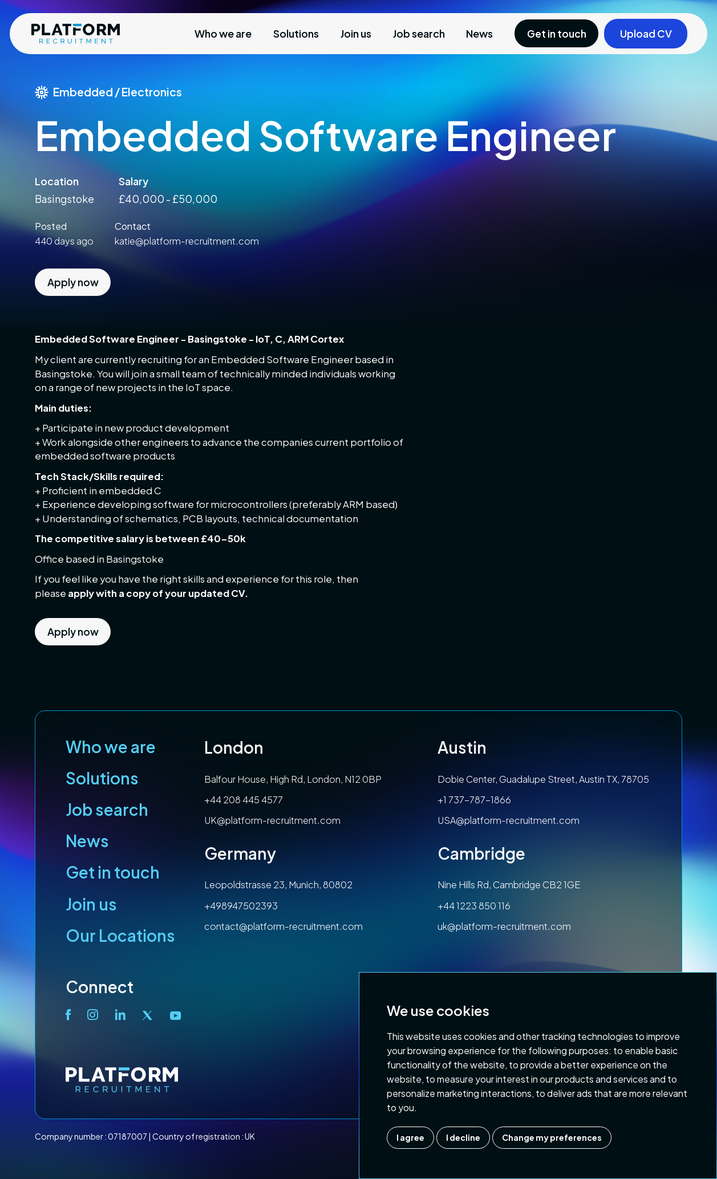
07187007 (127, 1136)
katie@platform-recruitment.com (187, 241)
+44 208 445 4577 (243, 800)
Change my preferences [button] (552, 1137)
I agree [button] (410, 1137)
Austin (462, 747)
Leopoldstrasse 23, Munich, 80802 (278, 885)
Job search (419, 33)
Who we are (223, 33)
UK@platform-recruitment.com (272, 820)
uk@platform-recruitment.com (504, 926)
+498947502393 (241, 906)
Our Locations (120, 935)
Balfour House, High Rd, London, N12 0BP (293, 779)
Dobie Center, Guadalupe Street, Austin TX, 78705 (543, 779)
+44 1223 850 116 (474, 906)
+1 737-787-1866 (474, 800)
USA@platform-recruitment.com (509, 820)
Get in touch (113, 872)
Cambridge (481, 853)
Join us (356, 33)
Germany (240, 853)
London (234, 747)
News (479, 33)
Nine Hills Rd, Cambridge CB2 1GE (509, 885)
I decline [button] (463, 1137)
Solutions (296, 33)
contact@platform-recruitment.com (283, 926)
